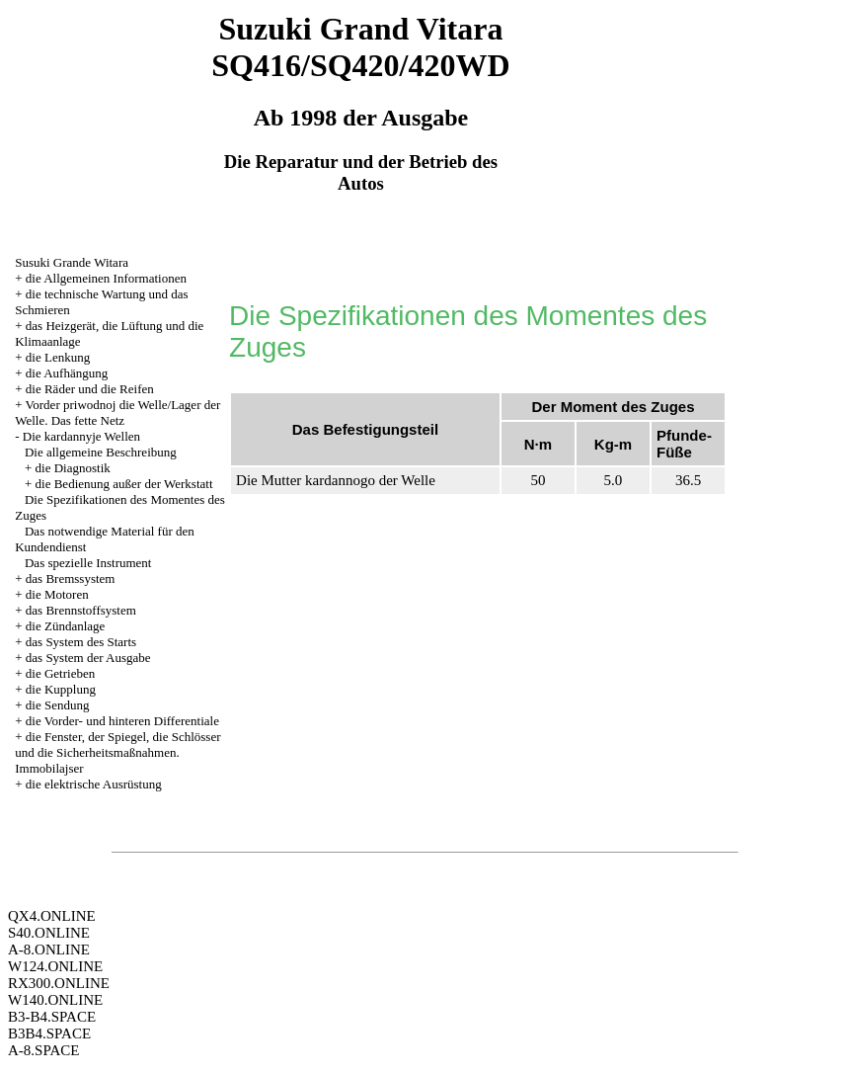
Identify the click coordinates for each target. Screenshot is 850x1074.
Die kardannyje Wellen (81, 436)
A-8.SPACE (43, 1050)
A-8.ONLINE (49, 949)
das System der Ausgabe (88, 657)
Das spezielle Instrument (88, 562)
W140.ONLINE (55, 1000)
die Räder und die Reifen (90, 388)
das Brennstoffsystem (81, 610)
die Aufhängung (67, 373)
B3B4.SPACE (49, 1033)
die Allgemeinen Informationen (106, 278)
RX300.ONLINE (59, 983)
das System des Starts (81, 641)
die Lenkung (58, 357)
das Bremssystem (71, 578)
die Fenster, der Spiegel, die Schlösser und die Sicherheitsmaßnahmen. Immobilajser (117, 752)
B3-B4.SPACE (52, 1017)
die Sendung (58, 705)
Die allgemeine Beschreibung (101, 452)
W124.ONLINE (55, 966)
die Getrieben (60, 673)
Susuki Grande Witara (71, 262)
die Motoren (57, 594)
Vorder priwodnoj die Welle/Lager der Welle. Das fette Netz (117, 412)
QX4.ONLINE (52, 916)
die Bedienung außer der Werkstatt (124, 483)
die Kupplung (61, 689)
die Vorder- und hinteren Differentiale (122, 720)
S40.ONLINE (49, 933)
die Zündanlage (66, 626)
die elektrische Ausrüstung (94, 784)
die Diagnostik (73, 467)
